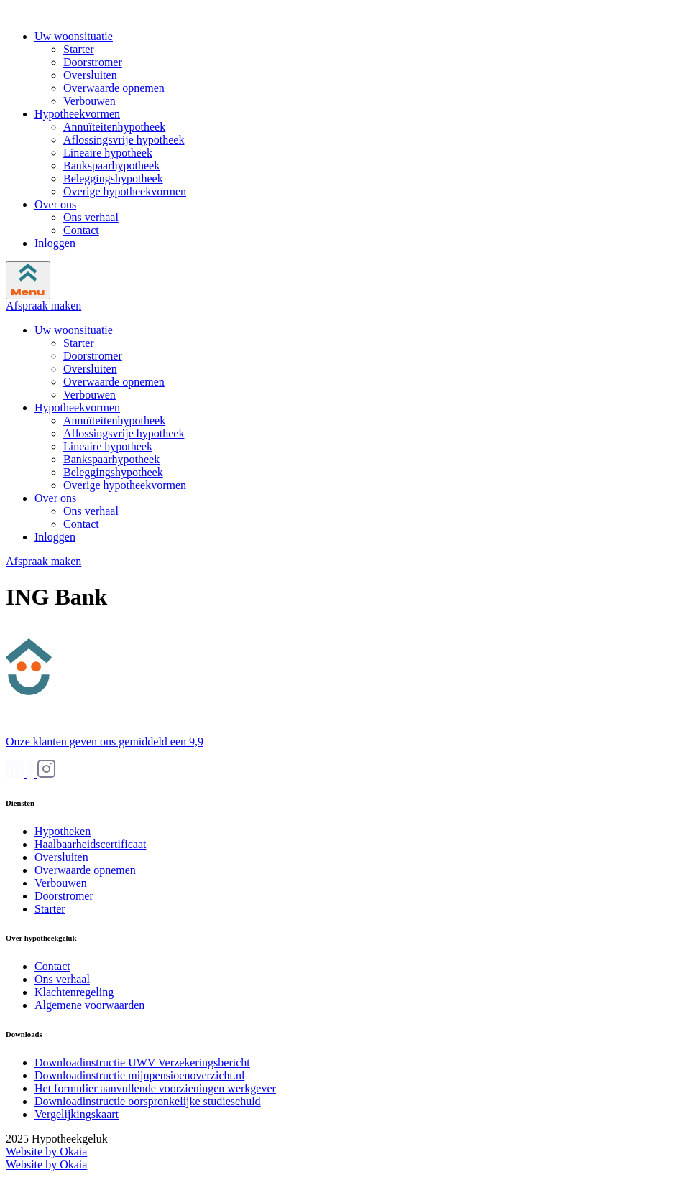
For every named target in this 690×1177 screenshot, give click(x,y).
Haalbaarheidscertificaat (90, 844)
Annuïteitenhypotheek (114, 127)
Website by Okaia (46, 1151)
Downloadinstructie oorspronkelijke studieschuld (147, 1101)
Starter (78, 49)
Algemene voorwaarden (89, 1005)
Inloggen (54, 243)
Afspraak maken (43, 305)
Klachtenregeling (74, 992)
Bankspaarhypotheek (111, 165)
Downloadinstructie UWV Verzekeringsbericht (142, 1062)
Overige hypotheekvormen (124, 191)
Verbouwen (89, 101)
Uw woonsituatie (73, 36)
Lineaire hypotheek (107, 152)
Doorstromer (92, 62)
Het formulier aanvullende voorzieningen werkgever (155, 1088)
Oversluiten (90, 75)
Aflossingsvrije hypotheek (123, 140)
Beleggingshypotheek (113, 178)
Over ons (55, 204)
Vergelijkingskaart (76, 1114)
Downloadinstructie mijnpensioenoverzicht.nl (139, 1075)
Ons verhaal (91, 217)
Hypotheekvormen (77, 114)
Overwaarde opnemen (114, 88)
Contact (81, 230)
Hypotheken (62, 831)
